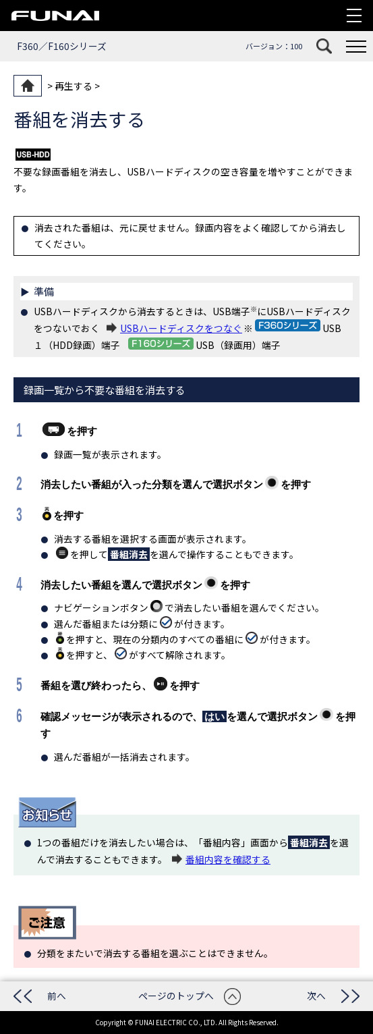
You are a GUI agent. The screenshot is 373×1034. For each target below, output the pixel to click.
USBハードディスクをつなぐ (181, 328)
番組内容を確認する (227, 859)
